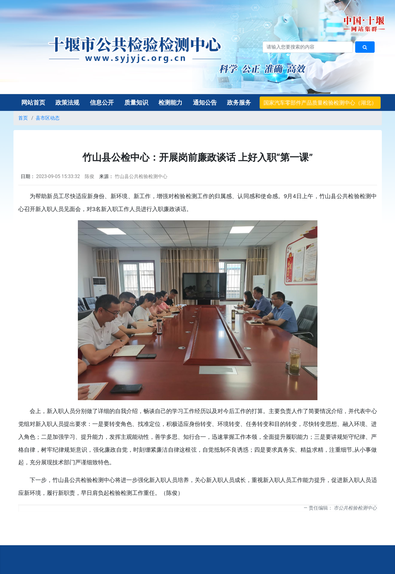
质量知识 (136, 102)
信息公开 (102, 102)
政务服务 (239, 102)
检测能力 (170, 102)
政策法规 (67, 102)
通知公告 (205, 102)
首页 (23, 118)
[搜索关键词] (308, 47)
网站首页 (33, 102)
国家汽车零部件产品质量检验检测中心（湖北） (320, 103)
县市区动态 (48, 118)
